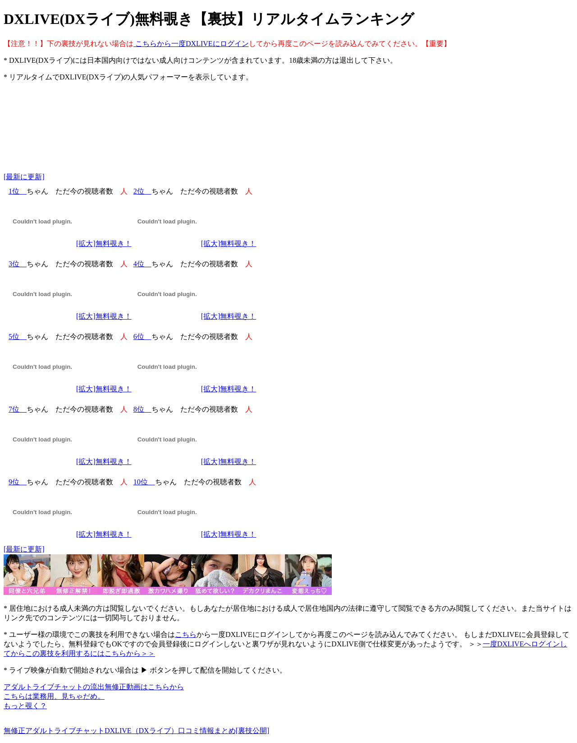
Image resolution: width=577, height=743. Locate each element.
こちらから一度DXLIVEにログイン (191, 43)
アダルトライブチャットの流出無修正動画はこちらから (94, 687)
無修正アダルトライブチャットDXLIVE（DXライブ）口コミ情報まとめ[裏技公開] (136, 730)
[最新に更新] (24, 177)
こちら (186, 634)
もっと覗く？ (25, 706)
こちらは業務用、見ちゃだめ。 (54, 696)
